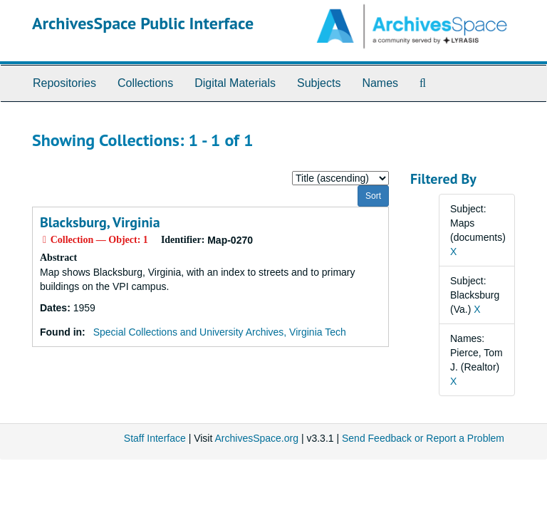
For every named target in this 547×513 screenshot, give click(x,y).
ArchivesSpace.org (256, 438)
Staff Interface (155, 438)
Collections (145, 83)
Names (380, 83)
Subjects (318, 83)
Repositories (64, 83)
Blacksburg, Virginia (100, 222)
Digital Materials (235, 83)
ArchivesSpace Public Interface (143, 23)
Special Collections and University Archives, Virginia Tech (219, 332)
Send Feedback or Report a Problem (423, 438)
